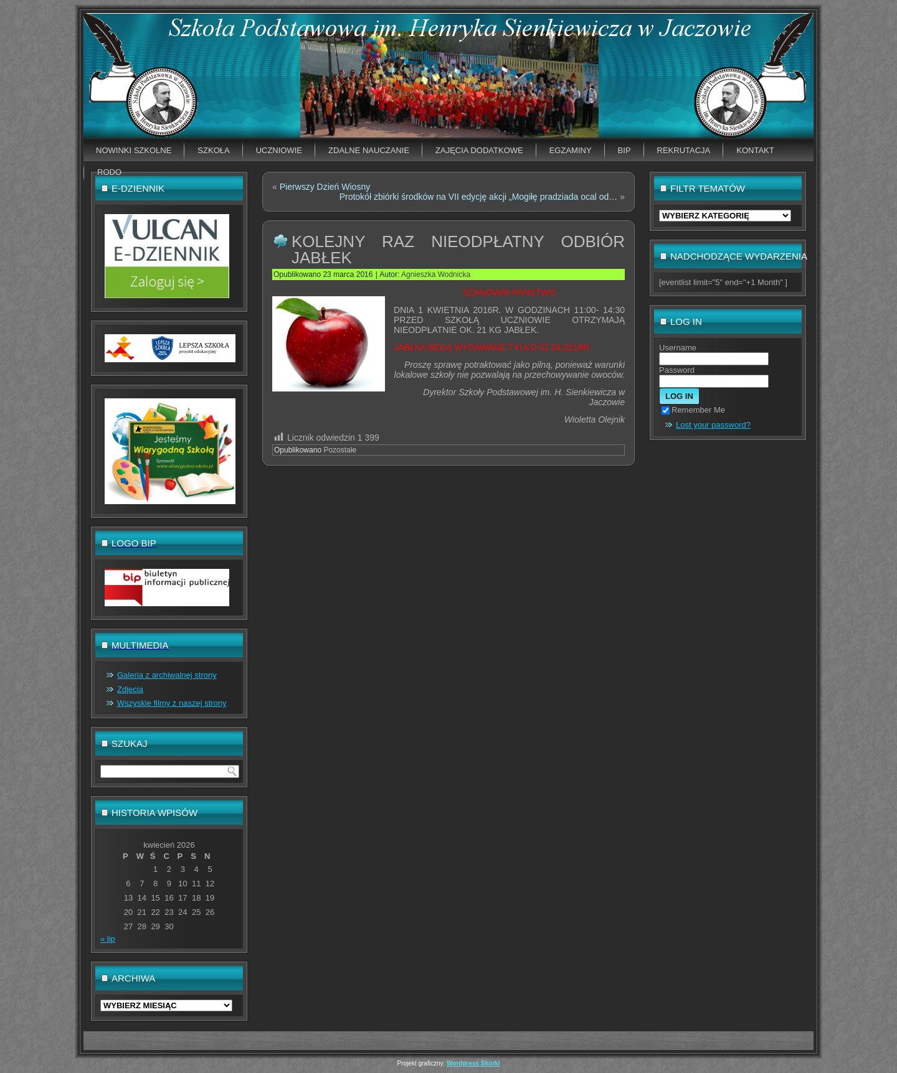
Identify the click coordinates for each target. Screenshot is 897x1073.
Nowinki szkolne (133, 150)
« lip (107, 939)
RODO (109, 172)
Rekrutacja (684, 150)
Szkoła (213, 150)
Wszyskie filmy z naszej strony (172, 703)
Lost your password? (713, 424)
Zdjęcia (130, 689)
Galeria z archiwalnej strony (167, 675)
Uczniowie (279, 150)
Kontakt (755, 150)
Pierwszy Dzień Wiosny (325, 187)
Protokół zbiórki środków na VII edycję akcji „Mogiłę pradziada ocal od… (478, 197)
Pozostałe (339, 450)
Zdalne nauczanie (368, 150)
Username (677, 347)
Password (677, 370)
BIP (624, 150)
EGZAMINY (570, 150)
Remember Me (693, 410)
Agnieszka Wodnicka (435, 274)
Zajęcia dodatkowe (479, 150)
